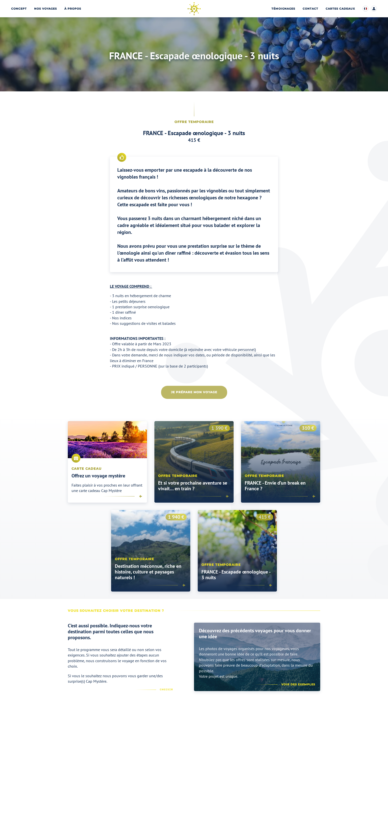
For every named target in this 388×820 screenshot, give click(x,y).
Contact (310, 8)
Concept (19, 8)
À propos (72, 8)
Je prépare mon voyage (194, 392)
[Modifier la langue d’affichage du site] (365, 9)
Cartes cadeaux (340, 8)
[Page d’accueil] (194, 8)
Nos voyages (45, 8)
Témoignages (283, 8)
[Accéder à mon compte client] (374, 9)
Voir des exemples (298, 684)
